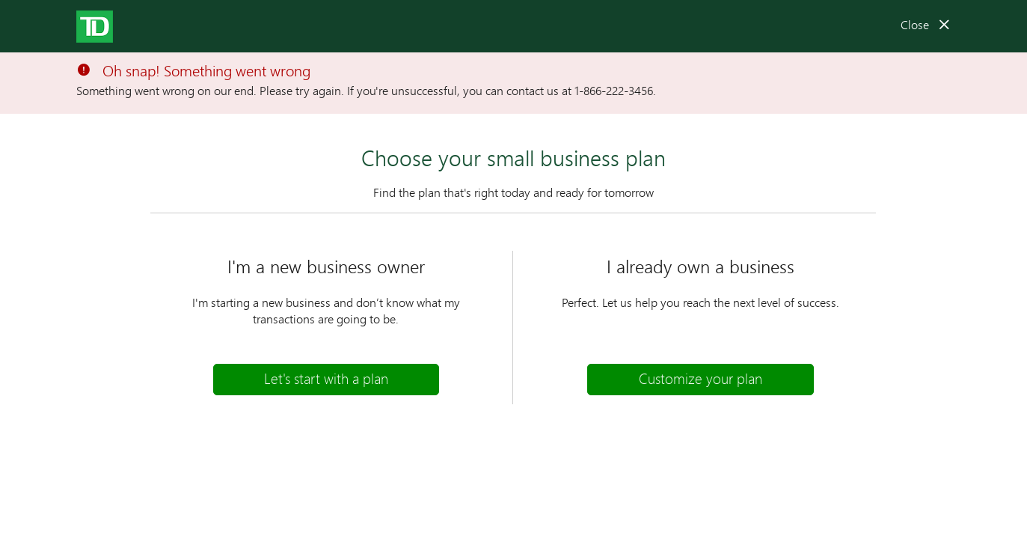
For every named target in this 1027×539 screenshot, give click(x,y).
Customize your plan (700, 378)
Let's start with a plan (326, 378)
